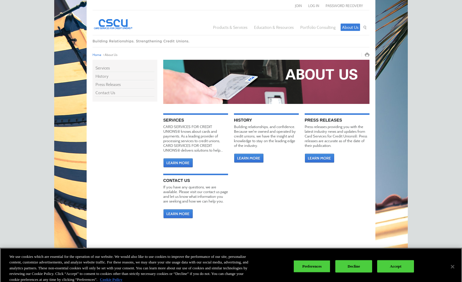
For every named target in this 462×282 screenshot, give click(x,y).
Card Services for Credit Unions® (129, 23)
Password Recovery (344, 6)
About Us (350, 27)
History (101, 76)
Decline (354, 268)
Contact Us (105, 92)
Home (97, 55)
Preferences (312, 268)
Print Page (367, 55)
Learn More (178, 163)
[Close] (452, 268)
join (298, 6)
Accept (395, 268)
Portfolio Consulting (318, 27)
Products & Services (230, 27)
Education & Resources (274, 27)
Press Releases (108, 84)
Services (102, 67)
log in (313, 6)
